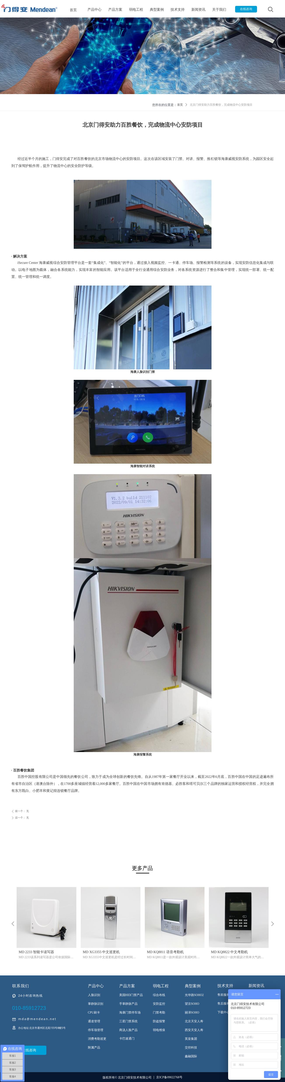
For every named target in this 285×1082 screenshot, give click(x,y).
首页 (73, 9)
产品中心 (94, 9)
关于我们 (219, 9)
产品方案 (115, 9)
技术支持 (178, 9)
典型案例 (157, 9)
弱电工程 (136, 9)
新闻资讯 (198, 9)
